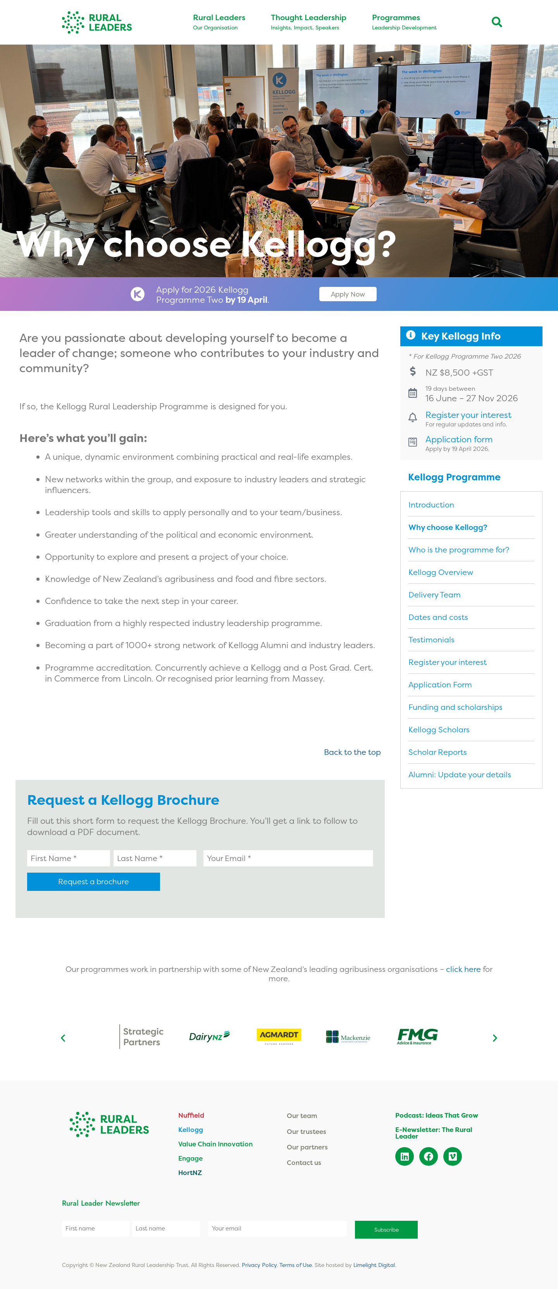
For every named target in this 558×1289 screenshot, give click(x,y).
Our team (302, 1114)
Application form (462, 446)
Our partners (307, 1146)
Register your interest (471, 421)
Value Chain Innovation (215, 1143)
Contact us (304, 1161)
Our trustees (306, 1130)
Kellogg (190, 1128)
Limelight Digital (374, 1262)
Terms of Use (295, 1262)
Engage (190, 1157)
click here (464, 968)
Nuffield (191, 1114)
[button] (63, 1037)
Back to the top (352, 752)
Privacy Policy (259, 1262)
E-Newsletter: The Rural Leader (433, 1132)
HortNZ (190, 1171)
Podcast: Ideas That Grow (436, 1114)
